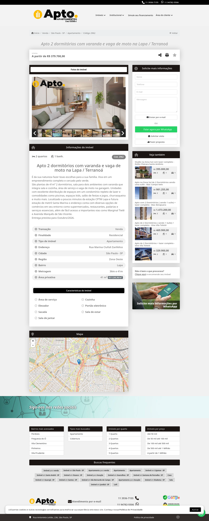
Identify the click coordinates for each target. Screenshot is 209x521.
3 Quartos (113, 443)
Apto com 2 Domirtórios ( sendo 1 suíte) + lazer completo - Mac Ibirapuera (155, 203)
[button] (39, 103)
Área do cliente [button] (163, 15)
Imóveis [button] (99, 15)
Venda (45, 33)
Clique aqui (140, 274)
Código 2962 (89, 33)
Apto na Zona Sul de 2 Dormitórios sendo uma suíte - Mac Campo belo (155, 183)
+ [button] (33, 341)
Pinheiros (36, 448)
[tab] (40, 69)
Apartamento (74, 33)
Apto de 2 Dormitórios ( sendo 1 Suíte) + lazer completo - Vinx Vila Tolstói (154, 223)
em (74, 470)
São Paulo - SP (58, 33)
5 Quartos (113, 453)
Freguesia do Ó (38, 438)
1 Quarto (113, 433)
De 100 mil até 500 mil (158, 443)
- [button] (33, 345)
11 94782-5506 (172, 2)
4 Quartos (113, 448)
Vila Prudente (37, 453)
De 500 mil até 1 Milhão (158, 448)
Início (35, 33)
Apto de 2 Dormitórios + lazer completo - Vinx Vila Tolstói (155, 244)
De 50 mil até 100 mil (157, 438)
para (51, 470)
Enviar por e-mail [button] (156, 117)
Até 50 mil (152, 433)
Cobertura (75, 438)
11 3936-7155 (151, 2)
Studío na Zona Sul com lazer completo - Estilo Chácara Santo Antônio (154, 163)
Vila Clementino (39, 443)
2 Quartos (113, 438)
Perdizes (35, 433)
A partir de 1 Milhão (157, 453)
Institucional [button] (116, 15)
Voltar (174, 33)
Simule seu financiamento (140, 15)
